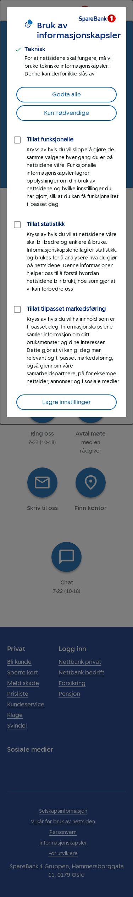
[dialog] (66, 212)
